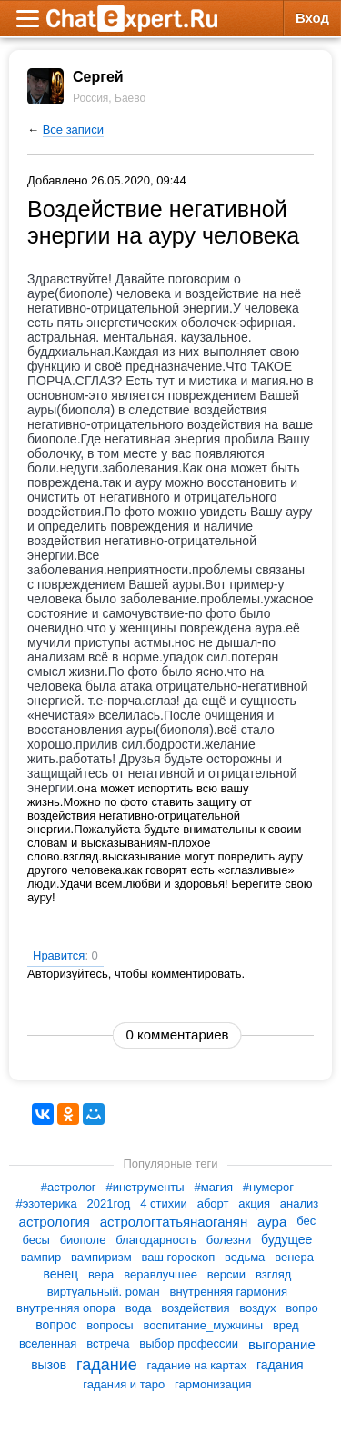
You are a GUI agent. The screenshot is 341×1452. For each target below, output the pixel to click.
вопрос (55, 1325)
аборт (213, 1203)
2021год (109, 1203)
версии (226, 1274)
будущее (286, 1239)
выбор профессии (188, 1343)
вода (138, 1308)
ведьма (245, 1257)
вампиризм (101, 1257)
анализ (299, 1203)
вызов (48, 1365)
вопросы (109, 1325)
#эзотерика (45, 1203)
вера (101, 1274)
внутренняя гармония (228, 1291)
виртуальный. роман (103, 1291)
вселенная (48, 1343)
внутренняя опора (65, 1308)
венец (60, 1274)
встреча (107, 1343)
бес (306, 1221)
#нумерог (268, 1187)
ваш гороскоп (178, 1257)
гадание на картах (197, 1364)
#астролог (68, 1187)
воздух (257, 1308)
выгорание (282, 1344)
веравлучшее (160, 1274)
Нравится (65, 955)
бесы (35, 1240)
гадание (106, 1365)
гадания (280, 1365)
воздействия (195, 1308)
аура (271, 1221)
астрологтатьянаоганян (173, 1221)
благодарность (155, 1240)
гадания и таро (124, 1384)
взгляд (273, 1274)
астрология (54, 1221)
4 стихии (163, 1203)
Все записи (73, 129)
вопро (302, 1308)
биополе (83, 1240)
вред (286, 1325)
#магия (214, 1187)
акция (254, 1203)
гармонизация (213, 1384)
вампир (41, 1257)
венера (294, 1257)
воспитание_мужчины (203, 1325)
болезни (228, 1240)
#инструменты (144, 1187)
